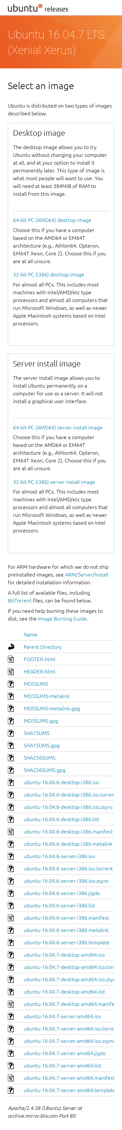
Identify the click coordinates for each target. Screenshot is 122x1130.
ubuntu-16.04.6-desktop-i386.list (61, 819)
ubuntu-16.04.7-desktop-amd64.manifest (71, 1004)
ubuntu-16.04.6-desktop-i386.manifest (68, 831)
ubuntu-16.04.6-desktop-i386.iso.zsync (68, 807)
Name (30, 634)
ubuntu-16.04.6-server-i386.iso (59, 856)
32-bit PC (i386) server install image (54, 482)
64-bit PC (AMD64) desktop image (52, 220)
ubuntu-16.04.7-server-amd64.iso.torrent (71, 1028)
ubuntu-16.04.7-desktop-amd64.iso (64, 955)
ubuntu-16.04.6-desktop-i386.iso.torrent (70, 795)
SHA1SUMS (36, 733)
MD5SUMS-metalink (47, 696)
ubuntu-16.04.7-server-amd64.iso (62, 1016)
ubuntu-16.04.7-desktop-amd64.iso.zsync (71, 979)
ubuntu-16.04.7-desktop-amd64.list (64, 992)
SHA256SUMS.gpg (44, 770)
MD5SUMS (36, 684)
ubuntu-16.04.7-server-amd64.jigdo (65, 1053)
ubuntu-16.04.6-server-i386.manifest (66, 918)
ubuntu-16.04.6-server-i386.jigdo (62, 893)
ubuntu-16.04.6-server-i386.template (67, 942)
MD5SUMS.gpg (41, 721)
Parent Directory (43, 647)
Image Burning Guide (62, 619)
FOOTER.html (39, 659)
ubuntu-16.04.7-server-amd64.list (62, 1065)
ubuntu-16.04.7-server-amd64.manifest (69, 1078)
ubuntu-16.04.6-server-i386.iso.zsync (66, 881)
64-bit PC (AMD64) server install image (57, 427)
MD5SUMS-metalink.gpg (52, 708)
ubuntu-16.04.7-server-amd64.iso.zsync (69, 1041)
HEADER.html (39, 671)
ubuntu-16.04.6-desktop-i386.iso (61, 782)
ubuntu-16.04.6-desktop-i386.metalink (68, 844)
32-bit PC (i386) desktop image (48, 274)
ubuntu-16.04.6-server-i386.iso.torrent (68, 868)
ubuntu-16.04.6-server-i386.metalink (66, 930)
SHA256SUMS (39, 758)
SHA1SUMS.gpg (42, 745)
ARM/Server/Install (86, 574)
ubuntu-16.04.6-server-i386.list (59, 905)
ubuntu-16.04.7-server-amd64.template (69, 1090)
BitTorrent (20, 600)
